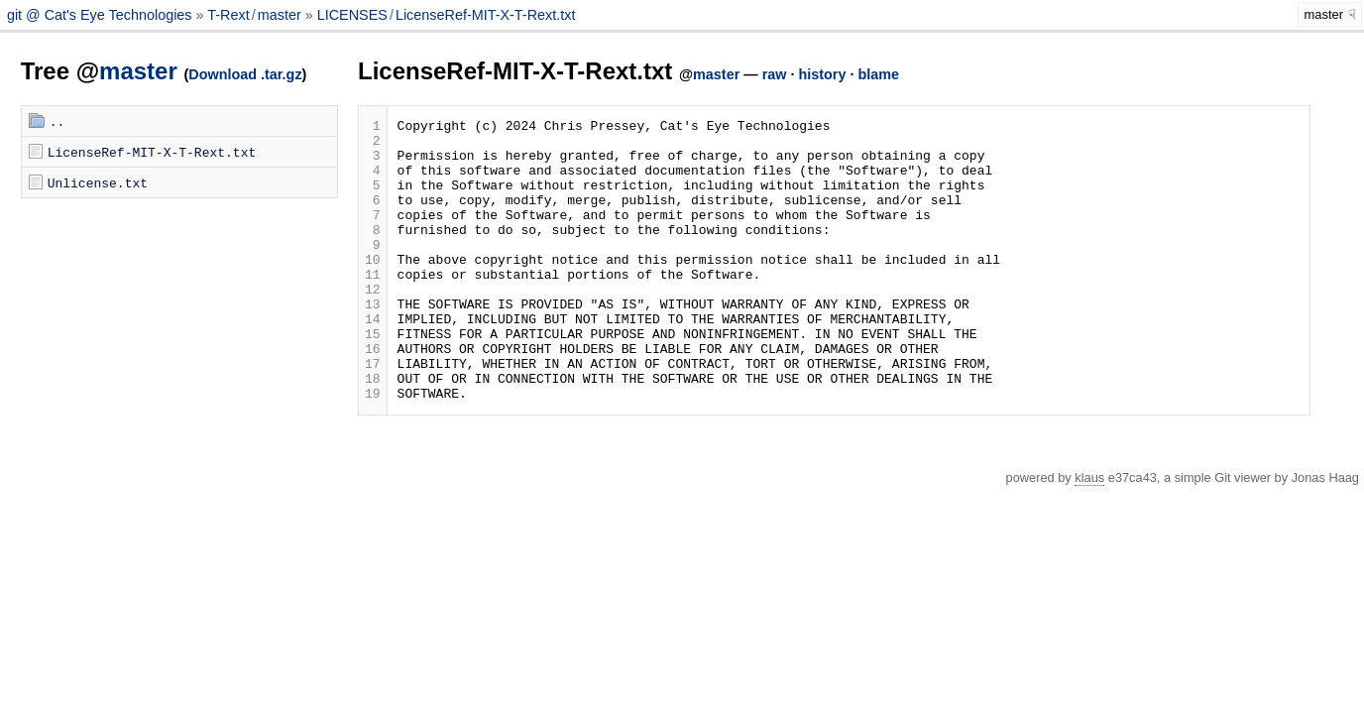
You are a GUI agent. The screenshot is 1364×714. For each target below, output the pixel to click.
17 (373, 413)
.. (57, 121)
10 (373, 289)
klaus (1089, 534)
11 (373, 306)
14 (373, 360)
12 (373, 324)
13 (373, 342)
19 (373, 449)
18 (373, 431)
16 (373, 396)
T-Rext (228, 15)
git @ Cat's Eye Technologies (101, 15)
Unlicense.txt (98, 182)
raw (774, 74)
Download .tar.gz (244, 74)
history (822, 74)
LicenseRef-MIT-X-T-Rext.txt (486, 15)
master (279, 15)
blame (878, 74)
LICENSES (352, 15)
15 (373, 378)
